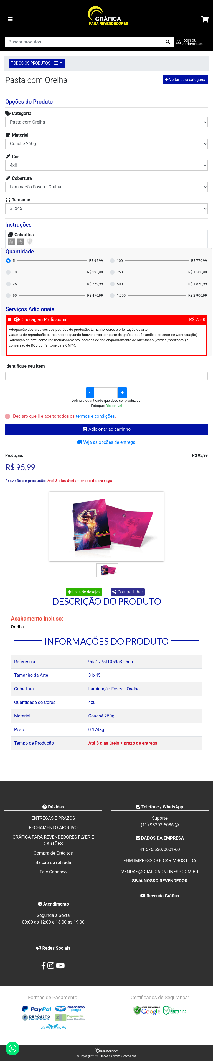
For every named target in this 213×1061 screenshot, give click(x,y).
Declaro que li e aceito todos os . (64, 416)
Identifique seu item (25, 366)
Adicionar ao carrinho (106, 429)
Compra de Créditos (53, 853)
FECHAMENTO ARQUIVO (53, 827)
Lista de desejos (84, 592)
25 (15, 284)
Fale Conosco (53, 872)
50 (15, 295)
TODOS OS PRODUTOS (35, 63)
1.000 (121, 295)
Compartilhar (127, 591)
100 (120, 260)
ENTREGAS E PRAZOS (53, 818)
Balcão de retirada (53, 862)
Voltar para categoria (185, 79)
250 (120, 272)
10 (15, 272)
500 (120, 284)
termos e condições (95, 416)
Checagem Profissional (44, 319)
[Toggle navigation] (10, 19)
